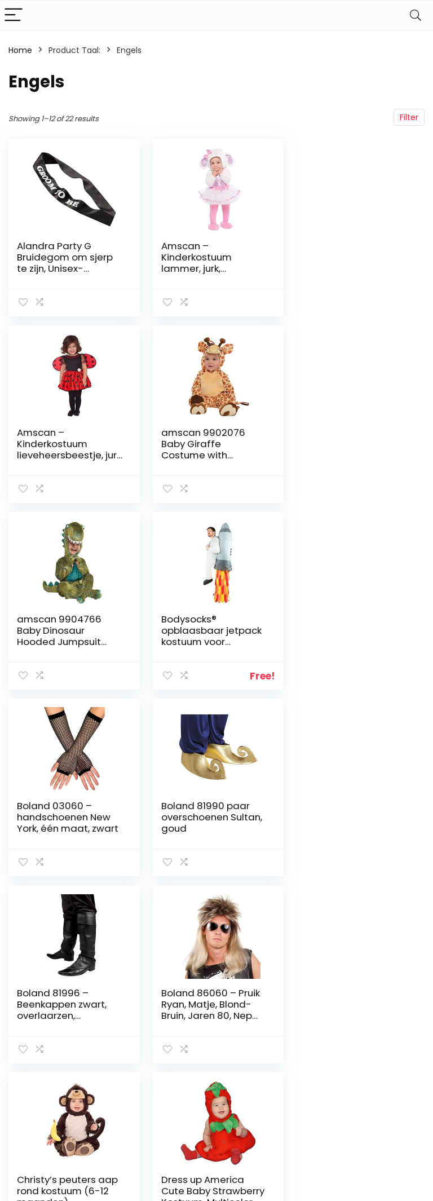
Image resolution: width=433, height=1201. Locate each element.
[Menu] (13, 15)
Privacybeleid (388, 1011)
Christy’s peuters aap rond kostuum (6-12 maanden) (210, 817)
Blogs (304, 1043)
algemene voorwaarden (388, 1032)
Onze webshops (314, 1064)
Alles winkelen (321, 1027)
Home (20, 50)
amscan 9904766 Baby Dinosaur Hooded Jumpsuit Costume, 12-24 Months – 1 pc (202, 455)
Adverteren (316, 1084)
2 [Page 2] (216, 905)
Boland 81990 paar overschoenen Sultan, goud (210, 630)
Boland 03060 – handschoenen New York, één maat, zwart (67, 630)
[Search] (415, 15)
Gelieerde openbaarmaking (396, 1058)
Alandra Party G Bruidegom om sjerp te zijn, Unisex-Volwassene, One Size (67, 262)
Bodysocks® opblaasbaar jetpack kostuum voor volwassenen (353, 449)
